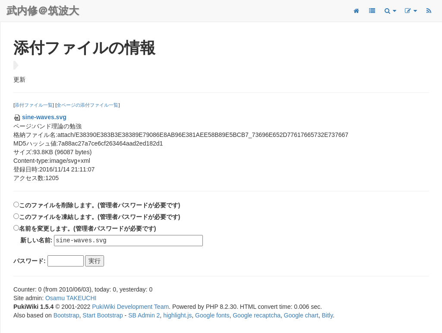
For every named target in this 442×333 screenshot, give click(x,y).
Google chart (301, 315)
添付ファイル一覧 (34, 105)
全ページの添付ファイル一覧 (87, 105)
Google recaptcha (257, 315)
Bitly (327, 315)
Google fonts (212, 315)
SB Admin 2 (144, 315)
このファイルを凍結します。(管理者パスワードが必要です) (99, 216)
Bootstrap (66, 315)
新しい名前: (36, 240)
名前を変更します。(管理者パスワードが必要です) (87, 228)
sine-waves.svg (39, 117)
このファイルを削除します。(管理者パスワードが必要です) (99, 205)
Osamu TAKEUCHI (71, 298)
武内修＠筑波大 (42, 10)
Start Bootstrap (102, 315)
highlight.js (177, 315)
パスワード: (29, 261)
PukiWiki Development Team (130, 307)
